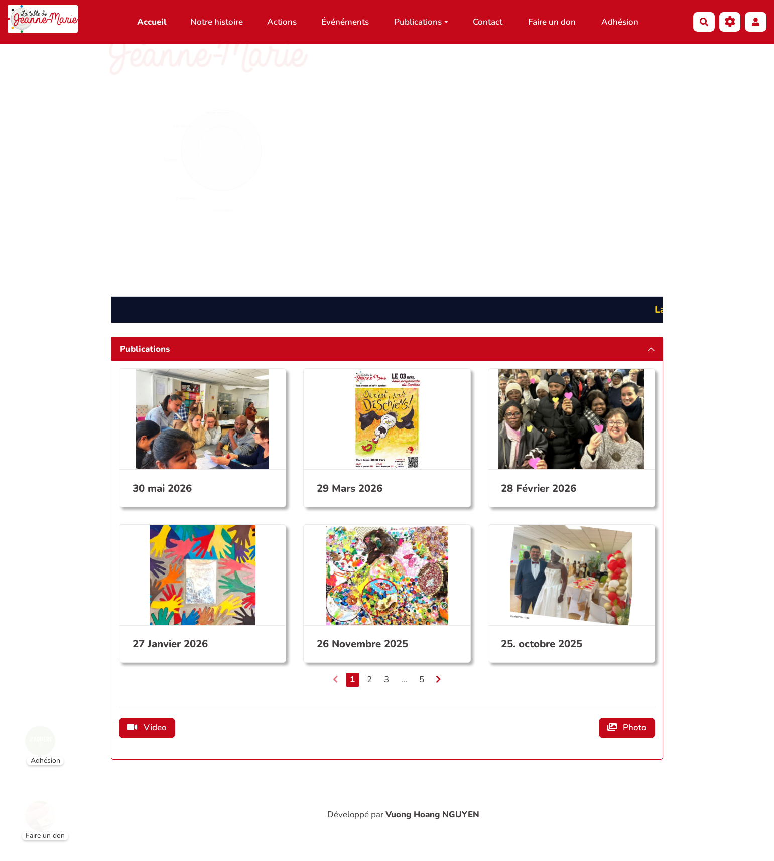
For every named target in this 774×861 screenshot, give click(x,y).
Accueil (152, 22)
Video (147, 727)
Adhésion (619, 22)
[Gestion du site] (730, 22)
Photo (627, 727)
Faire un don (552, 22)
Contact (487, 22)
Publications (421, 22)
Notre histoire (216, 22)
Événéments (345, 22)
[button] (755, 22)
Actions (282, 22)
